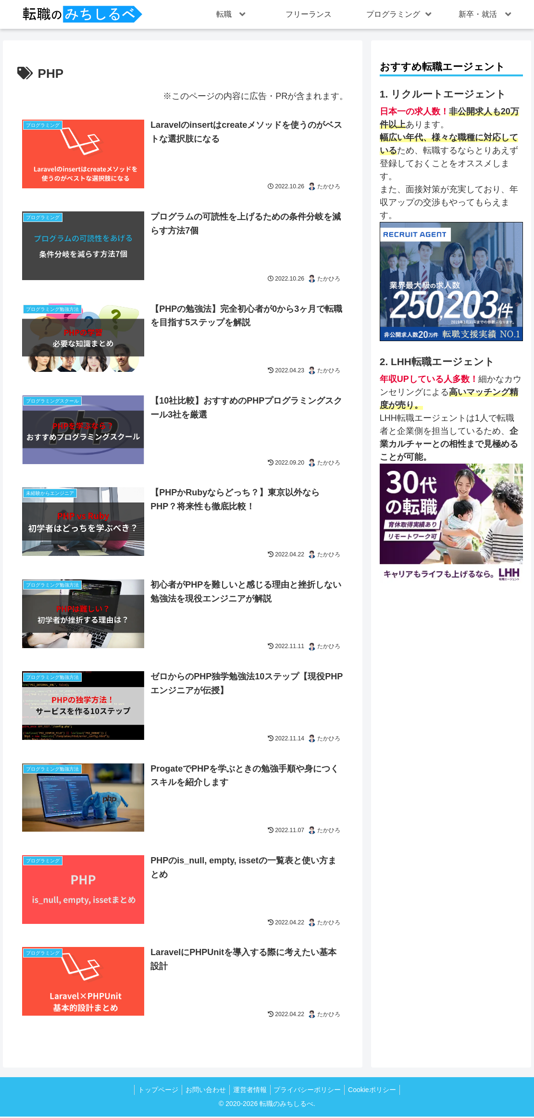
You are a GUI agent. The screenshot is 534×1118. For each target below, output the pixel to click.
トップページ (152, 1091)
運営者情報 (250, 1091)
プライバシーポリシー (310, 1091)
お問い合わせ (203, 1091)
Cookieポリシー (378, 1091)
